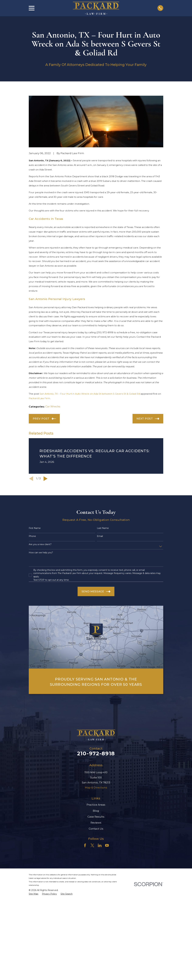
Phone (32, 536)
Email (100, 536)
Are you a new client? (40, 544)
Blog (96, 810)
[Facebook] (85, 845)
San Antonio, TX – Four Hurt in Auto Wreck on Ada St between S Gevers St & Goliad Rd (90, 393)
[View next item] (45, 478)
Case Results (95, 816)
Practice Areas (96, 804)
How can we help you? (41, 552)
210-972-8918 (96, 753)
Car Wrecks (52, 406)
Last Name (103, 528)
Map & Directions (96, 787)
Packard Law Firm (39, 398)
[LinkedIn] (99, 845)
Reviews (96, 822)
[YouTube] (107, 845)
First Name (35, 528)
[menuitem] (33, 894)
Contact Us (96, 828)
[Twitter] (92, 845)
